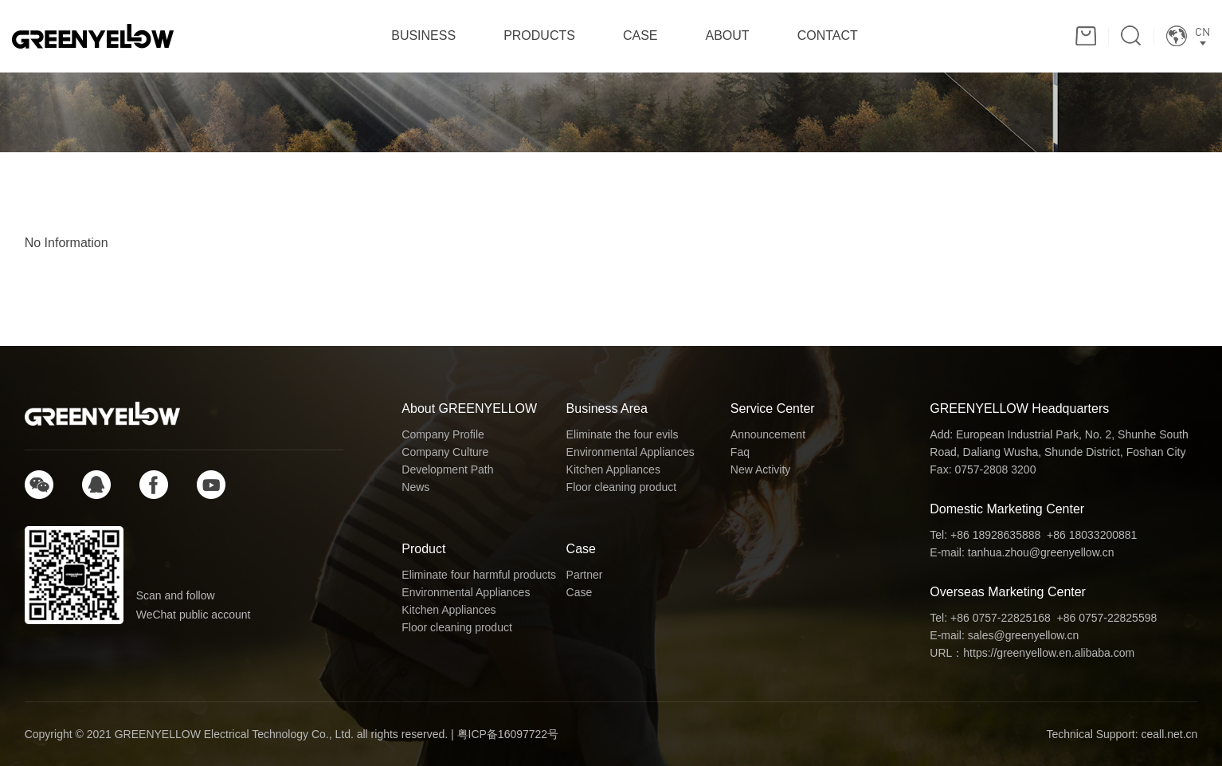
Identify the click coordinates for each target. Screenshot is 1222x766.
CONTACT (827, 35)
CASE (640, 35)
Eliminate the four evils (622, 434)
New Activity (760, 469)
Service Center (772, 408)
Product (423, 549)
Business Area (607, 408)
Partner (584, 574)
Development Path (447, 469)
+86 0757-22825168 (1000, 617)
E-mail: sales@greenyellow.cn (1004, 635)
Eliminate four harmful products (478, 574)
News (415, 487)
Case (581, 549)
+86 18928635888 (995, 534)
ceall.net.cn (1169, 734)
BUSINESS (423, 35)
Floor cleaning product (621, 487)
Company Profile (442, 434)
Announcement (767, 434)
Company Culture (444, 452)
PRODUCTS (539, 35)
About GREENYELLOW (469, 408)
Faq (740, 452)
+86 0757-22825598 (1107, 617)
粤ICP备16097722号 (508, 734)
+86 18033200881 (1092, 534)
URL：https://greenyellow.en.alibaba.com (1032, 652)
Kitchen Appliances (613, 469)
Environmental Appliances (630, 452)
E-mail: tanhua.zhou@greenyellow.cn (1022, 552)
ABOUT (728, 35)
